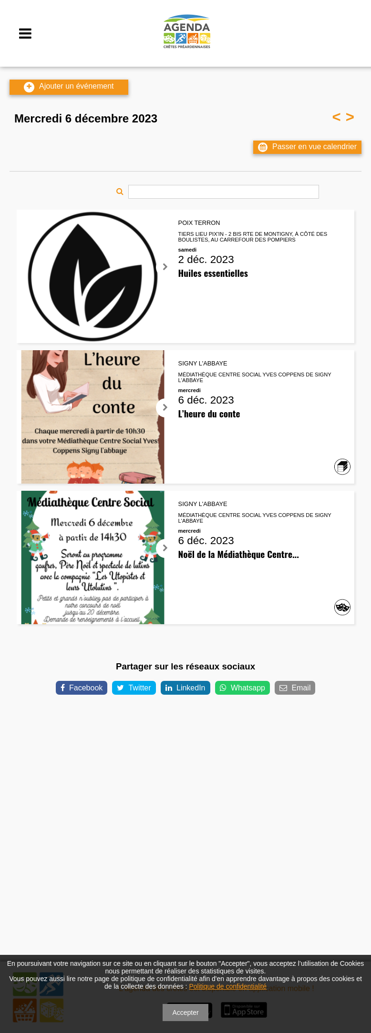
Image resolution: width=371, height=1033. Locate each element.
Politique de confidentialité (228, 986)
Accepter (185, 1012)
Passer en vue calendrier (307, 147)
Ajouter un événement (69, 87)
